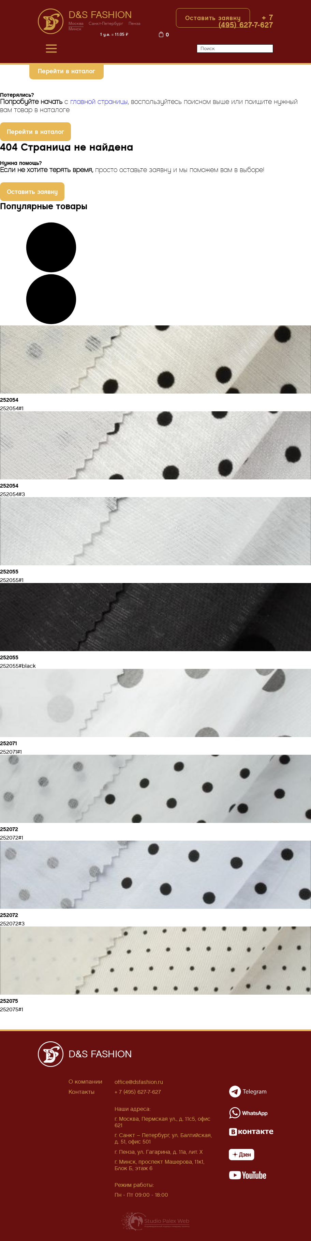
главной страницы (99, 101)
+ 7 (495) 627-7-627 (246, 21)
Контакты (81, 1092)
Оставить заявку (213, 18)
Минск (75, 29)
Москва (76, 23)
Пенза (134, 23)
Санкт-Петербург (106, 23)
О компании (85, 1081)
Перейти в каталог (66, 71)
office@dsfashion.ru (139, 1082)
